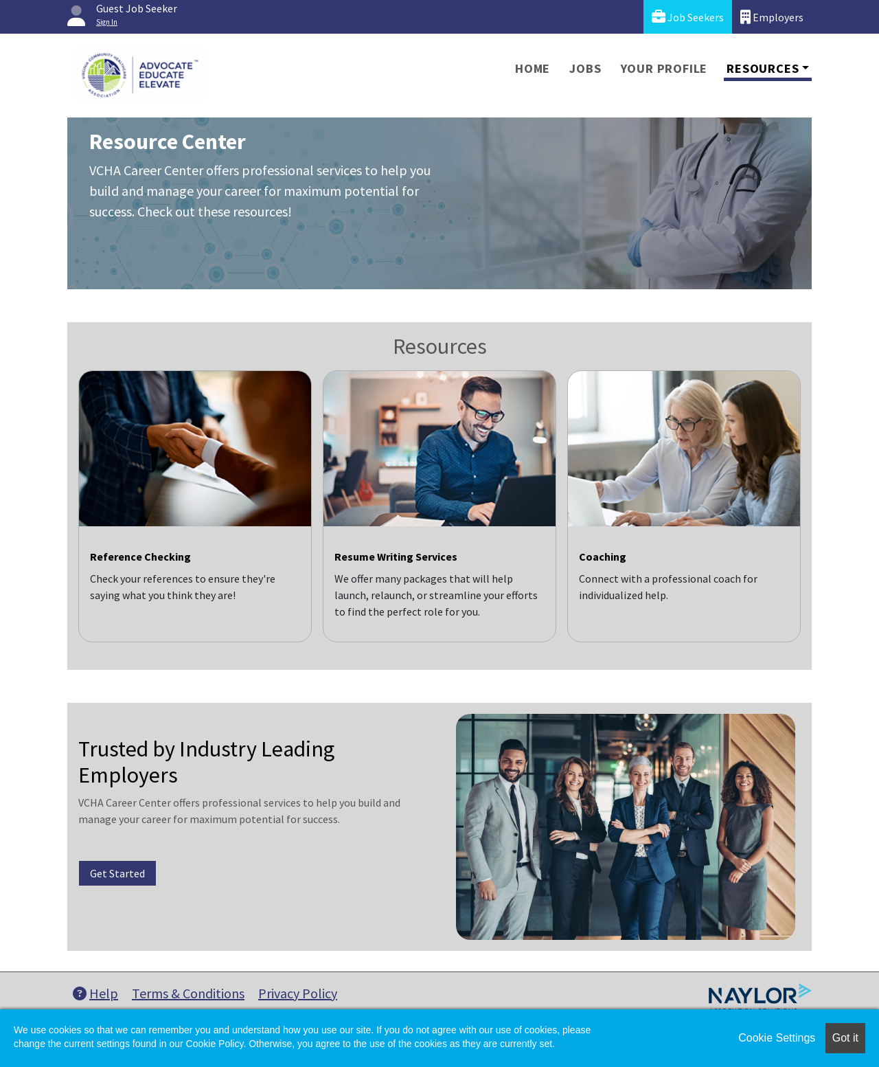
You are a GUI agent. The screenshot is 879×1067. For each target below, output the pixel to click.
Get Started (117, 873)
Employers (771, 16)
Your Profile (664, 68)
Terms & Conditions (188, 993)
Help (95, 993)
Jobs (585, 68)
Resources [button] (763, 68)
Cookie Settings (776, 1038)
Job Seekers (688, 16)
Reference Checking (140, 556)
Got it (845, 1038)
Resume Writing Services (395, 556)
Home (532, 68)
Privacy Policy (297, 993)
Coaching (602, 556)
